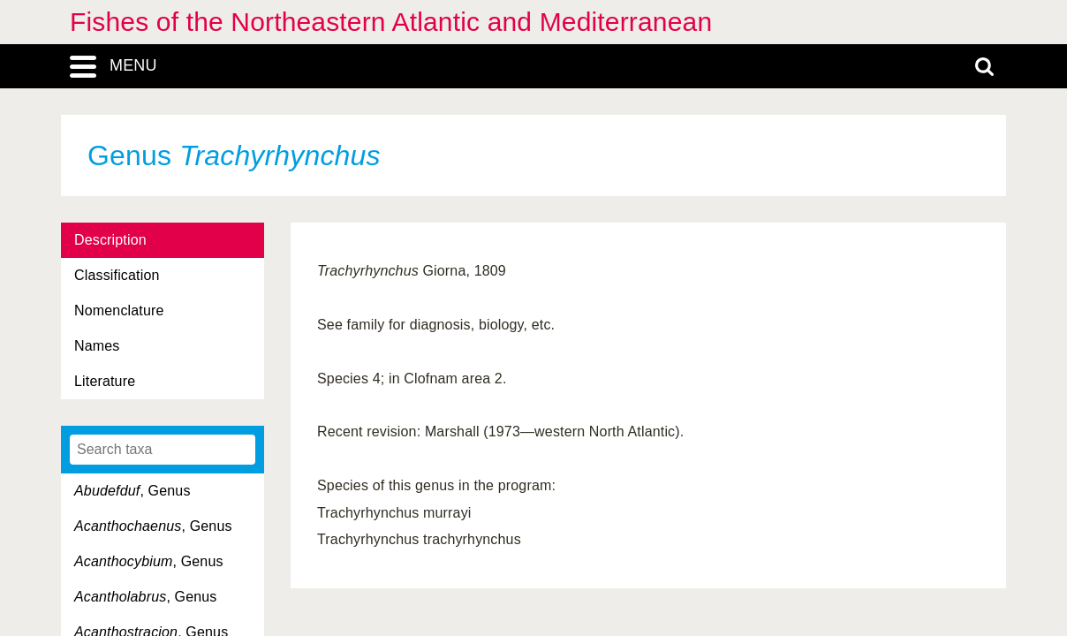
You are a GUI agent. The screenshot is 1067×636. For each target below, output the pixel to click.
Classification (117, 275)
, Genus (132, 490)
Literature (104, 381)
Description (110, 239)
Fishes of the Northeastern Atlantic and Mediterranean (391, 21)
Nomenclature (119, 310)
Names (96, 345)
